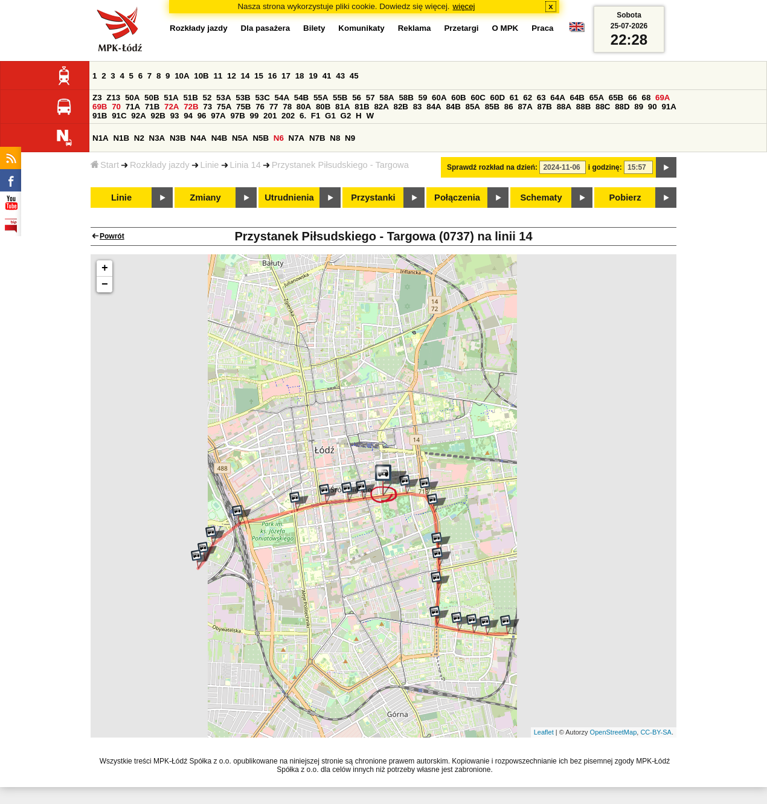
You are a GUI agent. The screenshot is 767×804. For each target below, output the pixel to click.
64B (577, 97)
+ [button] (104, 268)
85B (492, 106)
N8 (335, 138)
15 (258, 75)
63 (541, 97)
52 (207, 97)
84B (453, 106)
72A (171, 106)
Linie (210, 165)
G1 (330, 115)
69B (99, 106)
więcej (464, 6)
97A (218, 115)
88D (622, 106)
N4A (198, 138)
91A (668, 106)
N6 (279, 138)
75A (224, 106)
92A (138, 115)
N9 (350, 138)
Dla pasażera (265, 28)
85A (473, 106)
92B (157, 115)
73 (207, 106)
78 (287, 106)
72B (191, 106)
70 (116, 106)
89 (638, 106)
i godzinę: (605, 167)
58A (386, 97)
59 (423, 97)
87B (545, 106)
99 (254, 115)
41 (327, 75)
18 (299, 75)
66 (632, 97)
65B (616, 97)
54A (282, 97)
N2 (139, 138)
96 (202, 115)
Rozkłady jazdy (160, 165)
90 (652, 106)
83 (417, 106)
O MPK (505, 28)
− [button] (104, 284)
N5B (260, 138)
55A (320, 97)
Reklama (414, 28)
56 (356, 97)
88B (583, 106)
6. (303, 115)
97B (237, 115)
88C (602, 106)
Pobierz (625, 197)
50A (132, 97)
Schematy (541, 197)
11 (217, 75)
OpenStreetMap (613, 732)
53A (223, 97)
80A (304, 106)
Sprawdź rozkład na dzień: (492, 167)
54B (301, 97)
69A (662, 97)
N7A (297, 138)
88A (564, 106)
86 (508, 106)
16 (272, 75)
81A (342, 106)
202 (288, 115)
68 (645, 97)
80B (323, 106)
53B (243, 97)
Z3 (97, 97)
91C (119, 115)
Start (105, 165)
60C (477, 97)
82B (401, 106)
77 (273, 106)
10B (201, 75)
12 (231, 75)
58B (406, 97)
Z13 (113, 97)
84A (433, 106)
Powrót (112, 236)
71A (133, 106)
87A (525, 106)
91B (99, 115)
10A (182, 75)
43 (340, 75)
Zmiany (205, 197)
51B (190, 97)
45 (354, 75)
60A (439, 97)
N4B (219, 138)
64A (557, 97)
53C (262, 97)
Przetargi (461, 28)
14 (245, 75)
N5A (240, 138)
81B (362, 106)
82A (381, 106)
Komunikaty (361, 28)
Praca (542, 28)
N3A (157, 138)
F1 (316, 115)
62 (527, 97)
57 (370, 97)
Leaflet (544, 732)
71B (152, 106)
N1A (100, 138)
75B (243, 106)
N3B (178, 138)
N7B (317, 138)
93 (174, 115)
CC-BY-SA (656, 732)
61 (514, 97)
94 (188, 115)
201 (270, 115)
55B (340, 97)
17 (285, 75)
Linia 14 (245, 165)
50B (151, 97)
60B (458, 97)
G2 (346, 115)
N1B (121, 138)
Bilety (314, 28)
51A (171, 97)
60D (497, 97)
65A (596, 97)
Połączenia (457, 197)
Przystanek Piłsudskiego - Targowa (340, 165)
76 (260, 106)
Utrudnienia (289, 197)
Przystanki (373, 197)
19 (313, 75)
